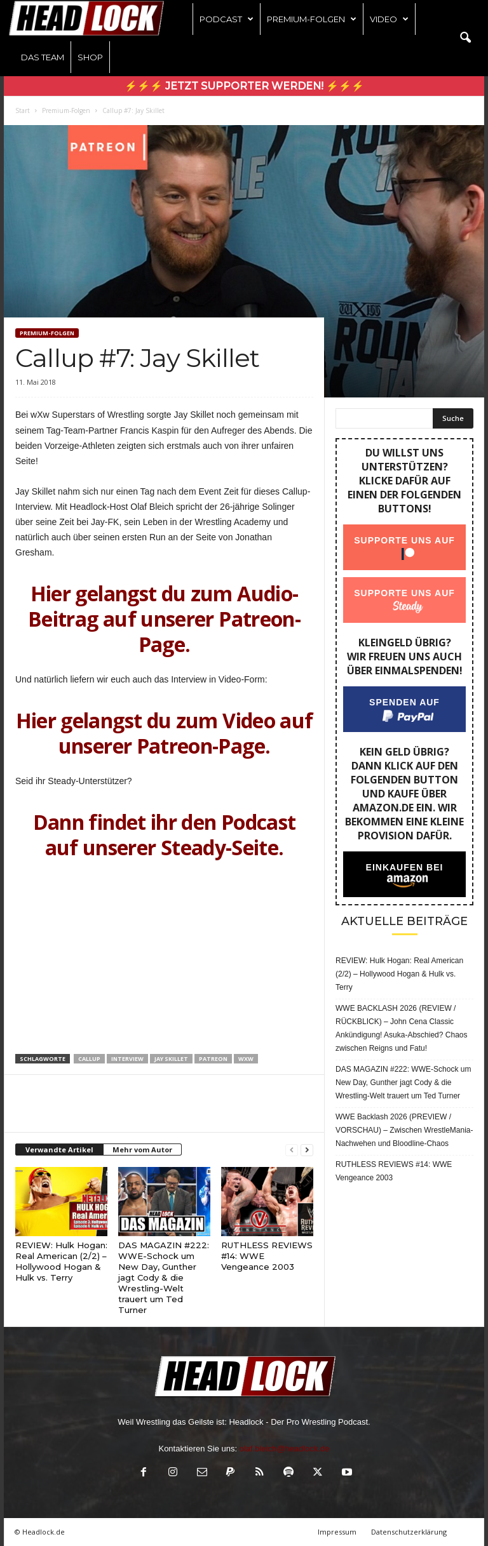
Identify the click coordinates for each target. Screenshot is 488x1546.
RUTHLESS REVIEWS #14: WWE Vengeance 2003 (394, 1171)
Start (22, 110)
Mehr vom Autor (142, 1149)
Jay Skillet (171, 1059)
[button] (465, 38)
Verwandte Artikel (59, 1149)
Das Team (42, 57)
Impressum (337, 1531)
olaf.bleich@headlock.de (285, 1448)
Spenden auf (404, 702)
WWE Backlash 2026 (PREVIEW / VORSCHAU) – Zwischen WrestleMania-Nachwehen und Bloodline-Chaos (404, 1130)
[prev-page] (291, 1150)
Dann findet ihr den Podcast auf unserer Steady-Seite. (164, 834)
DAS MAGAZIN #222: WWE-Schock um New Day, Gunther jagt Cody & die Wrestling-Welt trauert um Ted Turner (163, 1277)
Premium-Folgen (311, 19)
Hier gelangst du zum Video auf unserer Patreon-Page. (164, 733)
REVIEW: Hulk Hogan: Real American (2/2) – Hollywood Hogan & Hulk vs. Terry (61, 1261)
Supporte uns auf (404, 540)
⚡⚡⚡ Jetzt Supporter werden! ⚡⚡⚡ (244, 86)
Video (389, 19)
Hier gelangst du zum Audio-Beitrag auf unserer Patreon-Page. (164, 619)
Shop (90, 57)
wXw (246, 1059)
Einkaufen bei (405, 867)
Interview (127, 1059)
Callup (89, 1059)
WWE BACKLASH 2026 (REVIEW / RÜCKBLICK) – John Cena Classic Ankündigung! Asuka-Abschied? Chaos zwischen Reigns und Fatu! (401, 1028)
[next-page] (307, 1150)
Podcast (227, 19)
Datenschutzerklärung (409, 1531)
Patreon (213, 1059)
